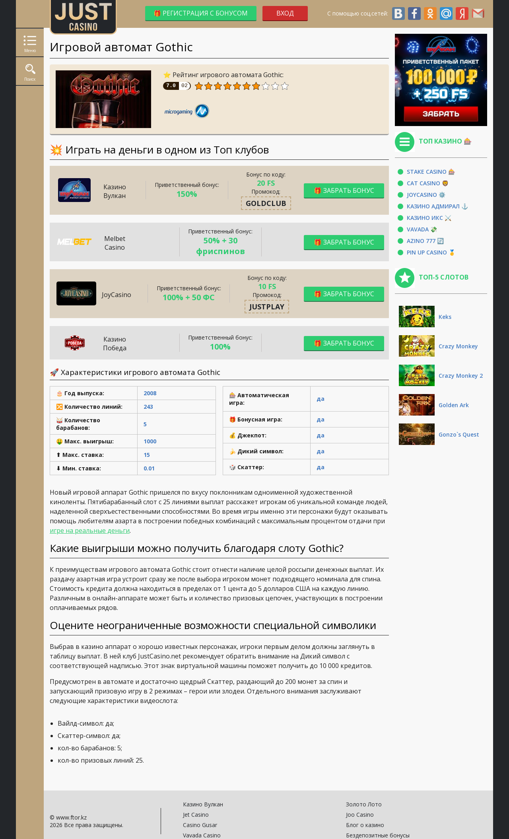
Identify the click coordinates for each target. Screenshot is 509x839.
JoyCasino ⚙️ (426, 194)
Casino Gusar (200, 825)
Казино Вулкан (203, 804)
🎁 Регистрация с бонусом (197, 13)
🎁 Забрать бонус (344, 189)
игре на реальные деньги (90, 530)
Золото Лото (364, 804)
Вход (285, 13)
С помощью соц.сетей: (405, 13)
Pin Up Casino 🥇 (431, 252)
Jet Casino (196, 814)
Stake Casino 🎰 (431, 171)
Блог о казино (365, 825)
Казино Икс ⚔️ (429, 217)
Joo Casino (360, 814)
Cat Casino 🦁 (428, 183)
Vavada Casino (202, 835)
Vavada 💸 (422, 229)
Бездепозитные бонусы (378, 835)
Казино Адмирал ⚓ (437, 206)
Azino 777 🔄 (425, 241)
